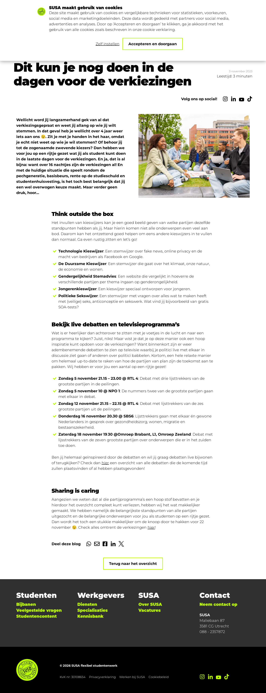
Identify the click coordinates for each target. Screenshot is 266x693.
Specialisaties (92, 610)
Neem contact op (218, 604)
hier (105, 463)
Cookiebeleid (159, 677)
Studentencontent (36, 616)
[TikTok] (249, 99)
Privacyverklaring (102, 677)
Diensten (87, 604)
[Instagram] (225, 99)
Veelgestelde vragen (39, 610)
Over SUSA (150, 604)
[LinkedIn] (233, 99)
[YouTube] (241, 99)
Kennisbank (90, 616)
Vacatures (149, 610)
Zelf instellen (107, 44)
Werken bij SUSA (132, 677)
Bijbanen (26, 604)
